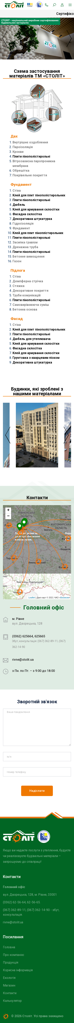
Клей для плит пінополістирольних (39, 195)
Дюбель (19, 205)
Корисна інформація (18, 970)
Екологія (9, 978)
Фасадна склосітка (27, 214)
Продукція (10, 962)
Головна (9, 947)
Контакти (9, 993)
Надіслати (37, 791)
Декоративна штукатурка (32, 219)
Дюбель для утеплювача (32, 339)
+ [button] (8, 510)
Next (66, 435)
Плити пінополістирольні (31, 156)
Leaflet (31, 597)
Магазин (9, 985)
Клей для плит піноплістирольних (38, 233)
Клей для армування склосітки (36, 209)
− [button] (8, 516)
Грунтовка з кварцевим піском (36, 358)
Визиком (64, 597)
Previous (8, 435)
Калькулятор (12, 1001)
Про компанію (13, 955)
